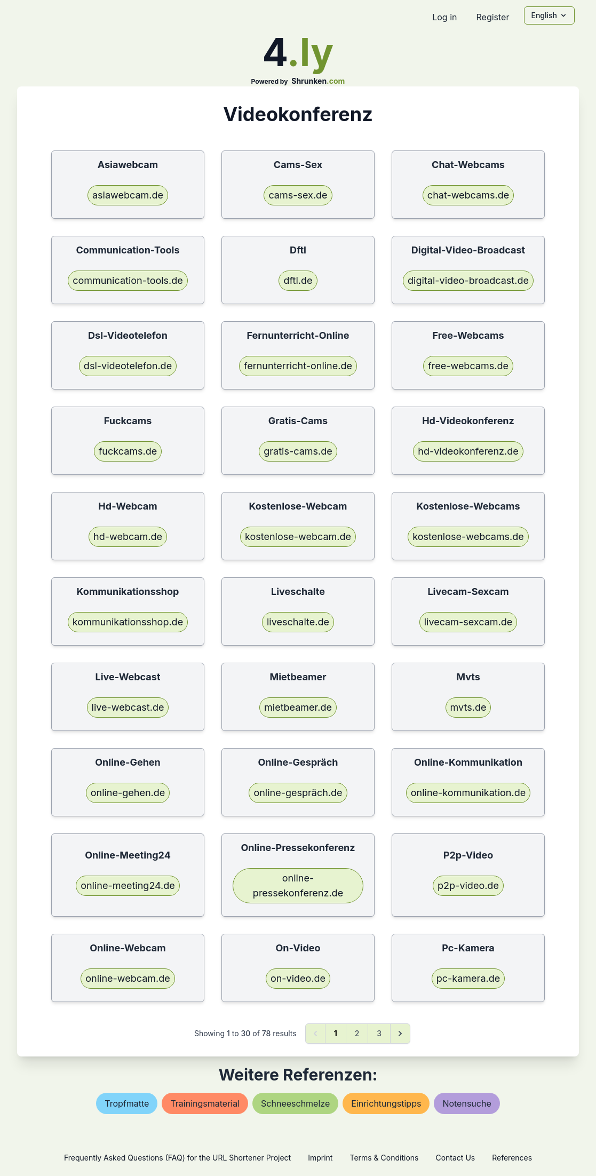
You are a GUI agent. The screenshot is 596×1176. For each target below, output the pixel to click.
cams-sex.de (297, 195)
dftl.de (297, 280)
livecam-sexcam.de (468, 621)
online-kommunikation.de (468, 792)
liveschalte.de (298, 621)
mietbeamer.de (298, 707)
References (512, 1157)
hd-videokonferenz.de (468, 451)
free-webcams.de (468, 365)
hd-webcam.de (127, 536)
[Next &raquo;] (400, 1033)
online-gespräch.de (297, 792)
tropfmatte (127, 1103)
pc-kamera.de (468, 978)
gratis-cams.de (298, 451)
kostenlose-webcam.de (298, 536)
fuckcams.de (128, 451)
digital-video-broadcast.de (468, 280)
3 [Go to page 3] (379, 1033)
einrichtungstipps (386, 1103)
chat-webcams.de (468, 195)
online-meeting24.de (128, 885)
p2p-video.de (468, 885)
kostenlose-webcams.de (468, 536)
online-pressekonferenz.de (298, 885)
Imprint (320, 1157)
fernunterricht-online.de (298, 365)
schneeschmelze (295, 1103)
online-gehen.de (128, 792)
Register (492, 17)
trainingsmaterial (205, 1103)
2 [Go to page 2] (357, 1033)
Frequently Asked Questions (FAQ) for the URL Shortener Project (177, 1157)
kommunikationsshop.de (128, 621)
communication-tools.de (128, 280)
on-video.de (298, 978)
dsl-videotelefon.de (128, 365)
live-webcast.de (128, 707)
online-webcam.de (127, 978)
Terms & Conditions (383, 1157)
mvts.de (468, 707)
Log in (444, 17)
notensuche (466, 1103)
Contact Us (455, 1157)
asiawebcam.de (127, 195)
